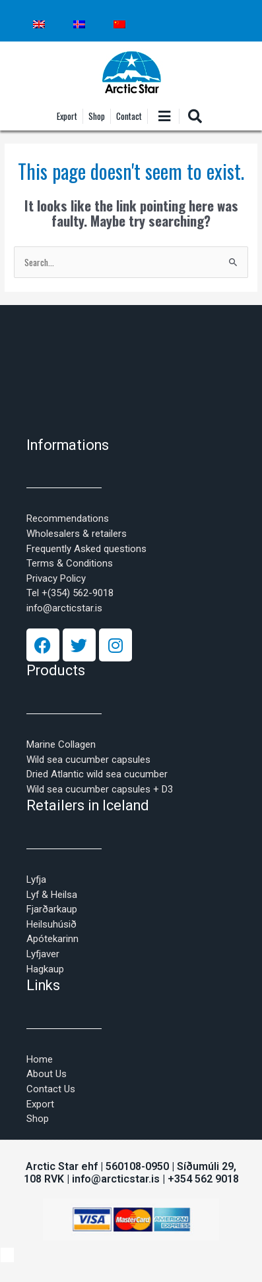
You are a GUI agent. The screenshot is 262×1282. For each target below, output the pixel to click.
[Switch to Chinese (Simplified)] (119, 24)
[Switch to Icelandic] (79, 24)
